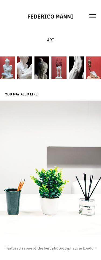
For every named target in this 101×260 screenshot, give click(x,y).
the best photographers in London (66, 248)
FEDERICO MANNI (50, 16)
